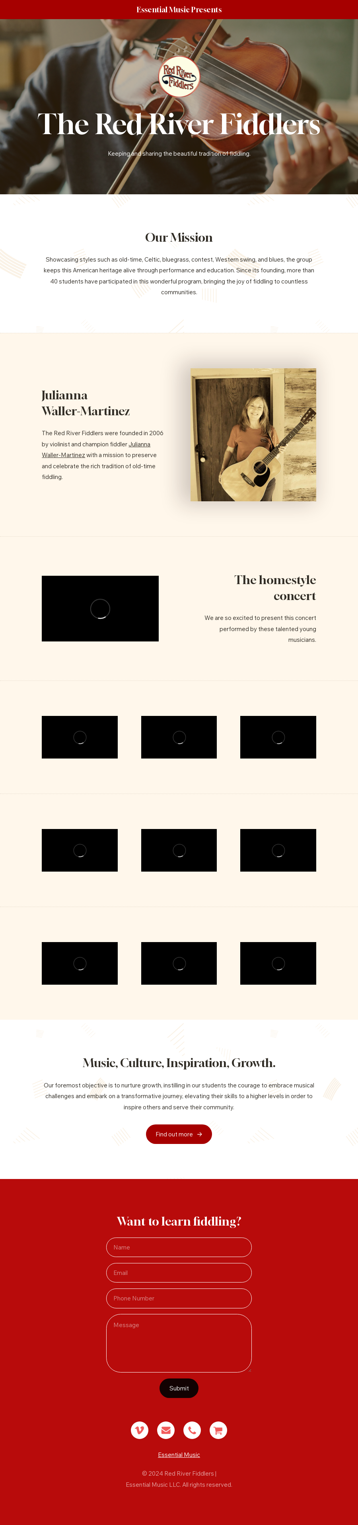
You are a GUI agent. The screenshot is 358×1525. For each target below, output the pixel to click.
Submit (179, 1388)
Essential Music (179, 1455)
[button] (179, 1134)
